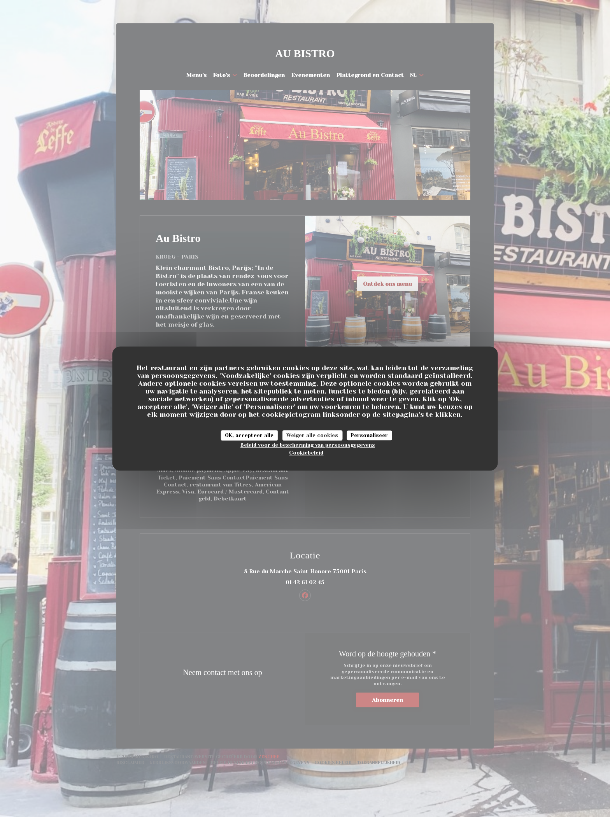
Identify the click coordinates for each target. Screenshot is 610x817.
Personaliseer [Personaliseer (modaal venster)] (369, 435)
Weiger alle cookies (312, 435)
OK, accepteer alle (249, 435)
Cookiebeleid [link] (306, 453)
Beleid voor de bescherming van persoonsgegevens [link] (307, 445)
